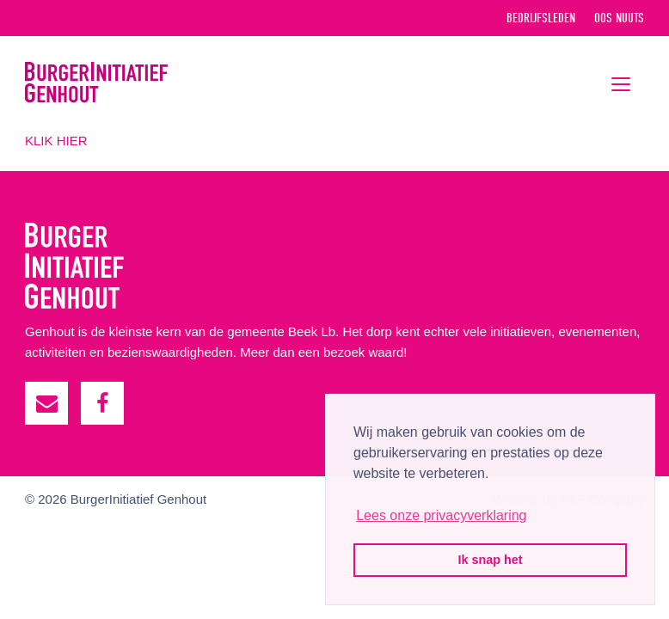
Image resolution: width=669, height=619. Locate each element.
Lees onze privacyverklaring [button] (441, 515)
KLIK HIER (56, 140)
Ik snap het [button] (489, 560)
